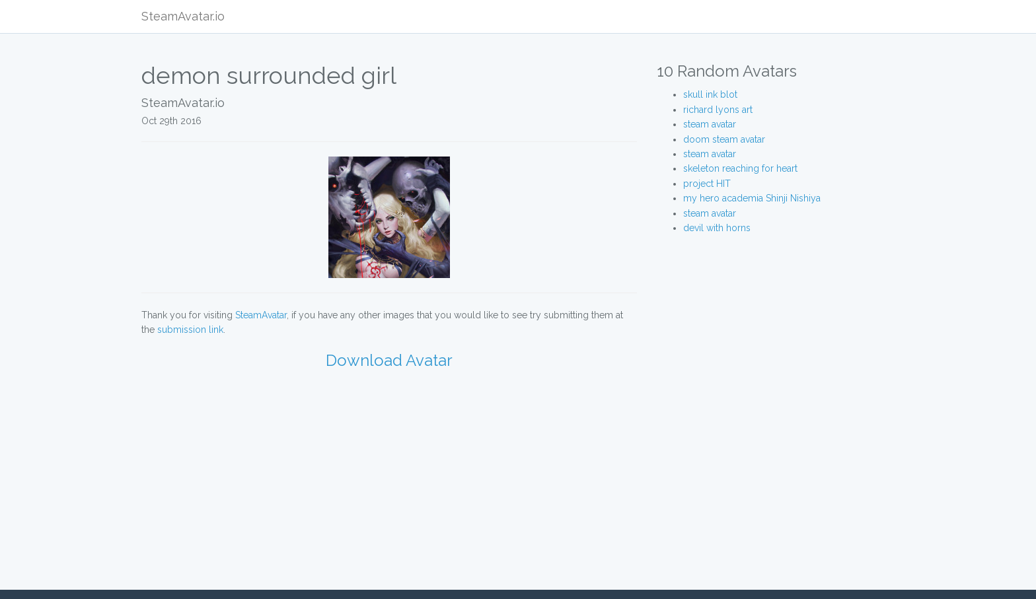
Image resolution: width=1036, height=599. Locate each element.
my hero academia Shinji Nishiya (752, 198)
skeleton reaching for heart (740, 168)
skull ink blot (710, 94)
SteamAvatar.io (183, 16)
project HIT (707, 183)
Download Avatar (389, 360)
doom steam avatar (724, 139)
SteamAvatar (261, 315)
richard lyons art (718, 109)
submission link (190, 329)
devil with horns (717, 228)
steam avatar (709, 124)
